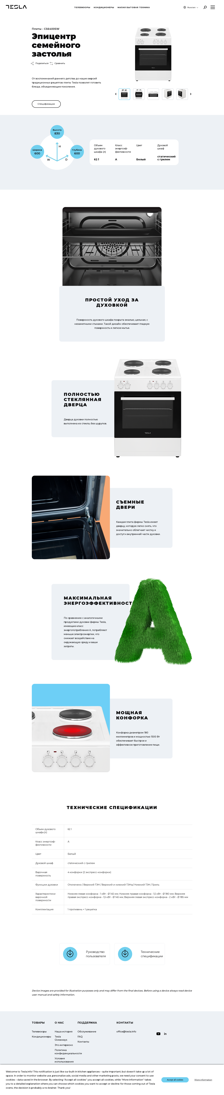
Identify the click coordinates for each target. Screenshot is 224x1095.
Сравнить (57, 63)
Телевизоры (82, 7)
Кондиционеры (104, 7)
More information (203, 1080)
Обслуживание (87, 1031)
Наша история (63, 1031)
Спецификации (46, 104)
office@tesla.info (126, 1031)
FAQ (80, 1036)
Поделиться (39, 63)
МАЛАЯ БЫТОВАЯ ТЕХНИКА (134, 7)
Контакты (83, 1041)
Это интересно (64, 1045)
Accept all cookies (175, 1080)
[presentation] (116, 94)
